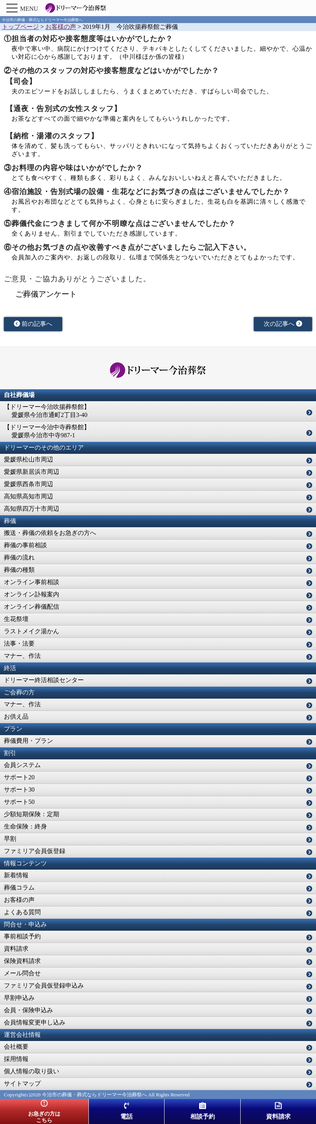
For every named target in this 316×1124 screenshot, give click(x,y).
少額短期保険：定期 (31, 814)
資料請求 (16, 948)
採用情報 (16, 1059)
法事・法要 (19, 643)
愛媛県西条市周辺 (28, 484)
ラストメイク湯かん (31, 631)
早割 (10, 838)
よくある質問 (22, 912)
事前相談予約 (22, 936)
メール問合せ (22, 973)
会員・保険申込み (28, 1010)
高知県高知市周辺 (28, 496)
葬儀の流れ (19, 557)
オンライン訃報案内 (31, 594)
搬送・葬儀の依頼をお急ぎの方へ (50, 533)
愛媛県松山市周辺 (28, 459)
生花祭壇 (16, 619)
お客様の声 (19, 900)
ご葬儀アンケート (46, 294)
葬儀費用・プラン (28, 740)
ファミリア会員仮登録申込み (44, 985)
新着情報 (16, 875)
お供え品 (16, 716)
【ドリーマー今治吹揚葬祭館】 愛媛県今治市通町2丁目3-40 (47, 410)
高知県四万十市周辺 (31, 508)
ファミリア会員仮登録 (34, 851)
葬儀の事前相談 (25, 545)
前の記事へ (33, 323)
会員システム (22, 765)
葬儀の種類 (19, 569)
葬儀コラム (19, 887)
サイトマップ (22, 1083)
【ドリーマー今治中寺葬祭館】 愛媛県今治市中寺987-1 (47, 431)
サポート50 (19, 802)
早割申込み (19, 997)
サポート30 (19, 789)
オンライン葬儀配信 (31, 606)
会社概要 (16, 1046)
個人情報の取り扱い (31, 1071)
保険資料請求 (22, 961)
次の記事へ (283, 323)
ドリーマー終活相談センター (44, 680)
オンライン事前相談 (31, 582)
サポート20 (19, 777)
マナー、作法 (22, 655)
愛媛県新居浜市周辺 (31, 471)
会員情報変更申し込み (34, 1022)
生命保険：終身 (25, 826)
